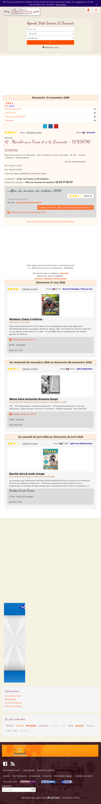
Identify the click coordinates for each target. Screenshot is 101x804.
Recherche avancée (50, 47)
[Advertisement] (50, 76)
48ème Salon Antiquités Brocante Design (33, 399)
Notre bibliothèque (13, 706)
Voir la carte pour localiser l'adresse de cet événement (50, 221)
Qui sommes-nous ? (13, 696)
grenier (80, 725)
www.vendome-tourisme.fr (28, 202)
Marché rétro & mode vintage (27, 473)
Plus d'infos (61, 4)
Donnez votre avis (13, 109)
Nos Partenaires (19, 776)
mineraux (90, 725)
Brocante (91, 132)
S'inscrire (47, 776)
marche (56, 278)
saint (8, 730)
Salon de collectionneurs (81, 443)
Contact (6, 776)
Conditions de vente (83, 776)
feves (64, 725)
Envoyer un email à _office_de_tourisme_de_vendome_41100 (65, 207)
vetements (24, 730)
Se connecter (35, 776)
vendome (48, 278)
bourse (10, 725)
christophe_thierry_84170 (24, 339)
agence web (41, 797)
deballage (55, 725)
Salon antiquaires (84, 369)
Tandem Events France (21, 490)
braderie (20, 725)
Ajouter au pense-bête (15, 116)
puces (64, 278)
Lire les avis (10, 112)
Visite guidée (10, 699)
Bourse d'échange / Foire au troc (77, 289)
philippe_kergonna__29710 (24, 414)
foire (71, 725)
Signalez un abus (34, 132)
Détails (22, 132)
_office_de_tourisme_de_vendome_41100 (34, 190)
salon (15, 730)
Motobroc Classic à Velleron (25, 319)
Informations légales (63, 776)
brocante (38, 278)
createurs (43, 725)
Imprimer (9, 120)
